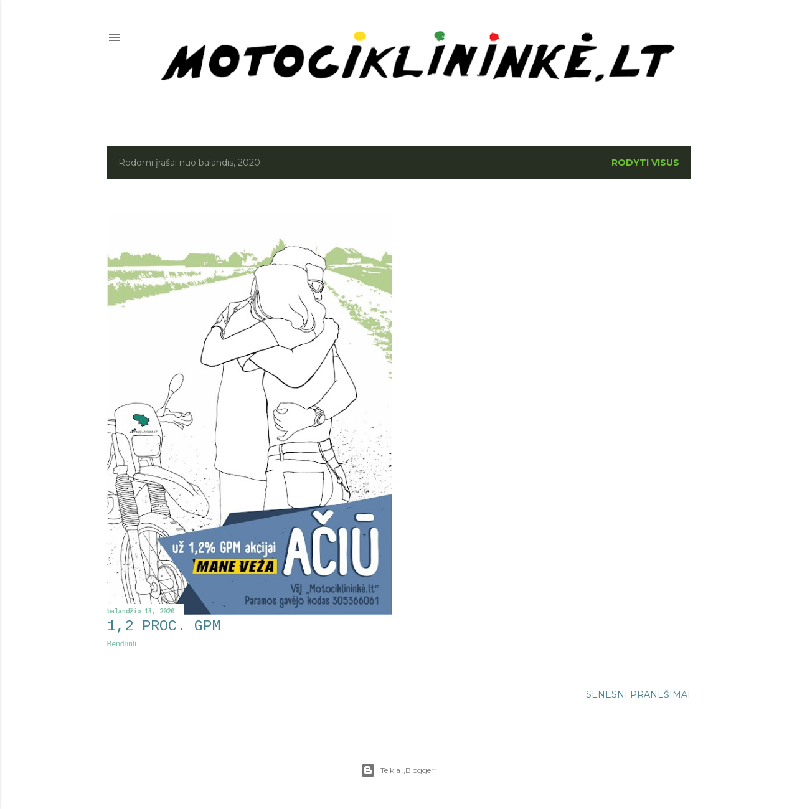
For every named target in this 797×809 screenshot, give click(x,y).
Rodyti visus (645, 162)
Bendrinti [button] (121, 644)
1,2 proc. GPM (163, 626)
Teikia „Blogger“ (399, 770)
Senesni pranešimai (638, 694)
